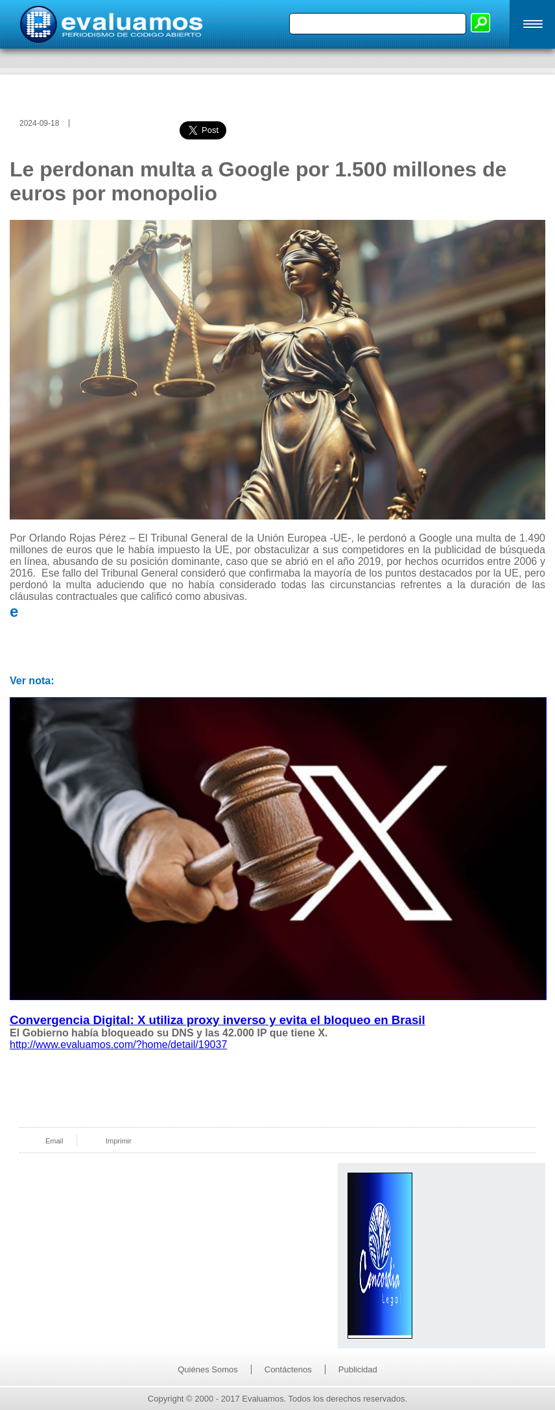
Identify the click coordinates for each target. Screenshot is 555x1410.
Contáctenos (288, 1369)
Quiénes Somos (208, 1369)
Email (54, 1141)
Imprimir (119, 1141)
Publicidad (357, 1369)
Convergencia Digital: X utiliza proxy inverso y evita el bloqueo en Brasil (217, 1020)
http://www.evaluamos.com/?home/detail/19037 (118, 1044)
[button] (532, 24)
